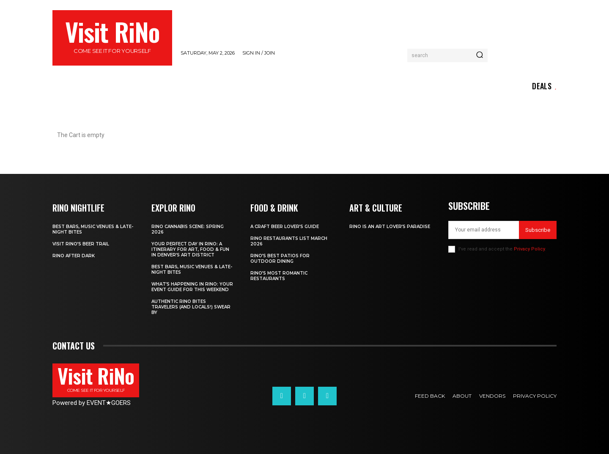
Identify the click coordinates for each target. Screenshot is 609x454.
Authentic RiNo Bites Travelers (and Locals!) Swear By (190, 307)
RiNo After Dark (73, 256)
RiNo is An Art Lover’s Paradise (389, 226)
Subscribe (537, 230)
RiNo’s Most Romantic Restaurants (278, 275)
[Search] (480, 55)
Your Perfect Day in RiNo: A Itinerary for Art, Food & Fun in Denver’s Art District (190, 249)
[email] (483, 230)
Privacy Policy (529, 249)
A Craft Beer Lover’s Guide (284, 226)
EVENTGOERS (109, 403)
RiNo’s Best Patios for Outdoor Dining (280, 258)
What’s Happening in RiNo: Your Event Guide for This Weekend (192, 286)
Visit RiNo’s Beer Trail (80, 244)
